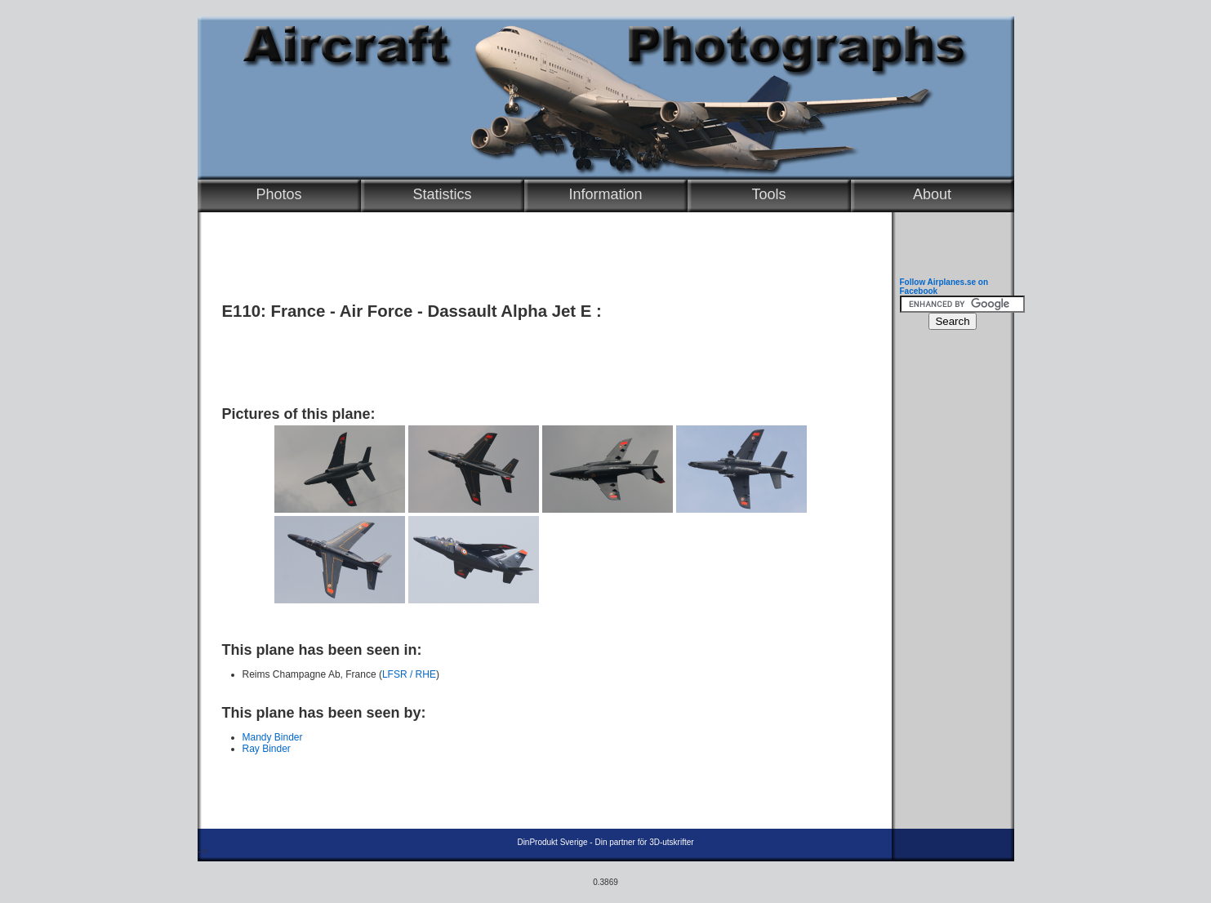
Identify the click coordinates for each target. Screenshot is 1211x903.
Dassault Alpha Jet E (509, 311)
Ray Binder (267, 748)
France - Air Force (342, 311)
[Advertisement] (540, 356)
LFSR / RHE (409, 674)
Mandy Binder (273, 737)
